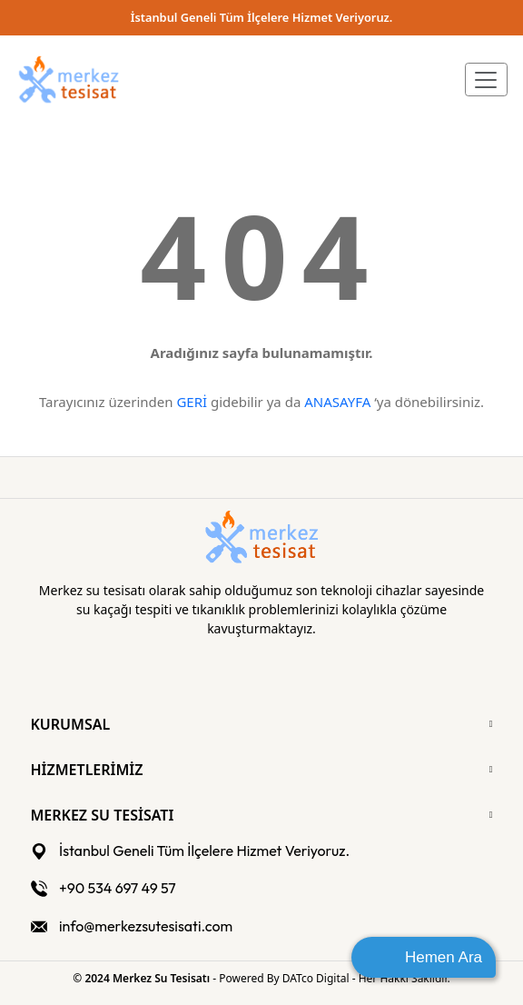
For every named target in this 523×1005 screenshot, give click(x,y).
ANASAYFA (337, 402)
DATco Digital (317, 978)
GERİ (191, 402)
